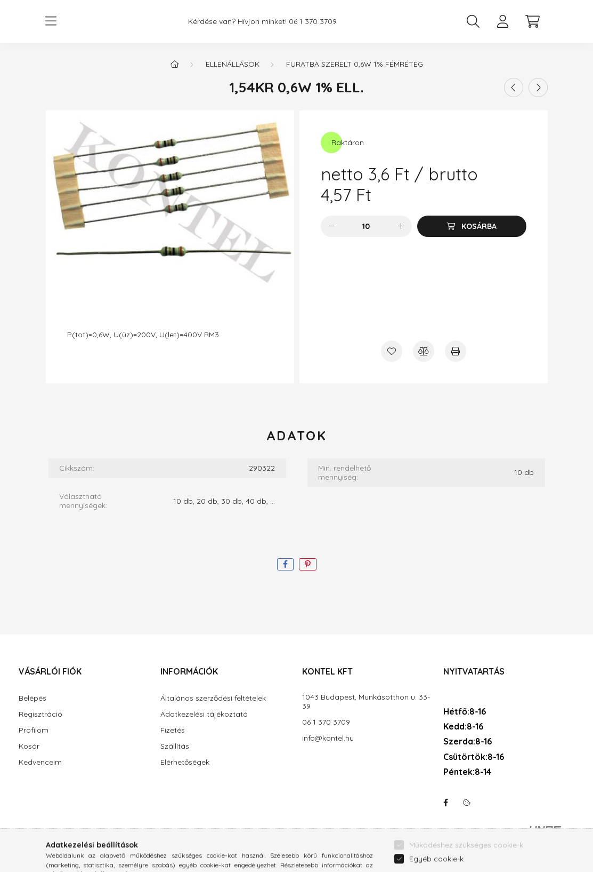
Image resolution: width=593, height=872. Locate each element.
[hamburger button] (51, 21)
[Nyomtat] (455, 351)
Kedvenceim (40, 762)
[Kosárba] (471, 226)
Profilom (33, 730)
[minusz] (331, 226)
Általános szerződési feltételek (213, 698)
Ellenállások (232, 64)
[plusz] (401, 226)
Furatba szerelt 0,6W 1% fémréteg (354, 64)
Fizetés (172, 730)
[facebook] (285, 564)
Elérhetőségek (184, 762)
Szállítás (174, 746)
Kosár (29, 746)
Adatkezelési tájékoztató (204, 714)
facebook (445, 802)
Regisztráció (40, 714)
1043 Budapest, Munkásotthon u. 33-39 (366, 702)
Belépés (32, 698)
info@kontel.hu (328, 738)
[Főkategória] (174, 64)
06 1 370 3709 (313, 21)
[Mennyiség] (366, 226)
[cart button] (532, 21)
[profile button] (503, 21)
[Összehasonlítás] (423, 351)
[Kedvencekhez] (391, 351)
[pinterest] (307, 564)
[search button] (473, 21)
